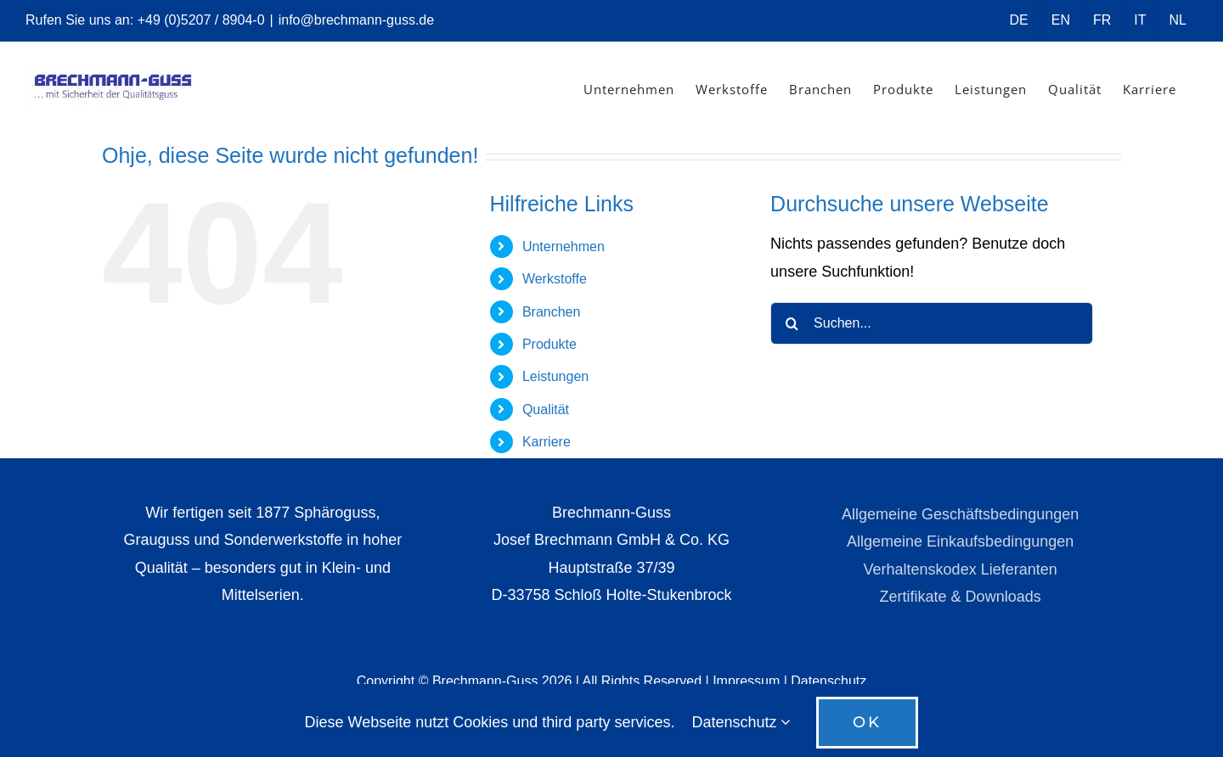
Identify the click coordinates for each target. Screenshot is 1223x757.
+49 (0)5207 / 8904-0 (201, 20)
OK (867, 722)
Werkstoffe (554, 279)
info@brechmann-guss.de (356, 20)
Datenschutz (828, 681)
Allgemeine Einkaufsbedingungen (960, 541)
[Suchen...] (931, 323)
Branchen (551, 312)
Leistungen (555, 376)
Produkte (549, 344)
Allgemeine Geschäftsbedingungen (960, 514)
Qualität (545, 409)
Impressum (746, 681)
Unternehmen (563, 246)
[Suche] (791, 323)
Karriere (546, 442)
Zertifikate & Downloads (960, 596)
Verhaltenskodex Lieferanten (960, 569)
